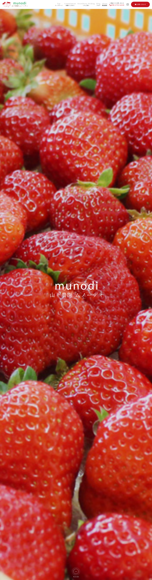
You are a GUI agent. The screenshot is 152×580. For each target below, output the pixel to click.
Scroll (76, 573)
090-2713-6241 (117, 5)
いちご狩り (86, 4)
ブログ (98, 4)
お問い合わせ (140, 4)
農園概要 (104, 4)
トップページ (59, 4)
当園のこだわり (70, 4)
